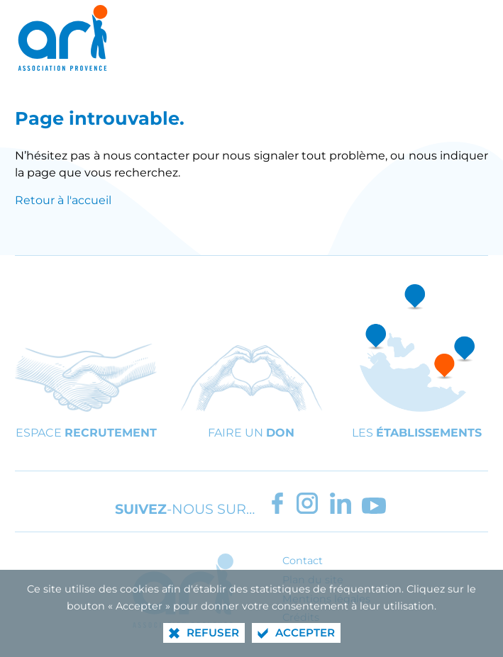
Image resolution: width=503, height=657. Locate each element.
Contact (302, 560)
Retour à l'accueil (63, 200)
